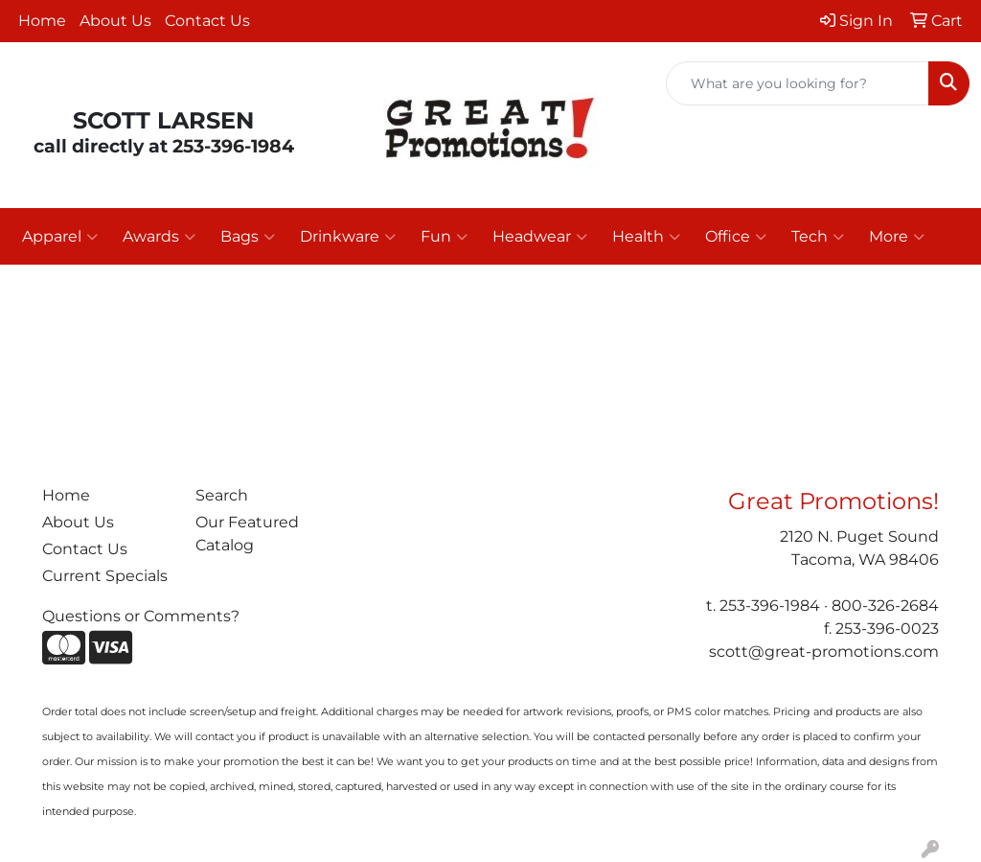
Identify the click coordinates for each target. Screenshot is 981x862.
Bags (247, 236)
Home (42, 21)
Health (646, 236)
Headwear (539, 236)
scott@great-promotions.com (824, 651)
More (896, 236)
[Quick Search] (797, 83)
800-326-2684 (885, 605)
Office (735, 236)
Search (221, 495)
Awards (159, 236)
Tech (817, 236)
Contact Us (207, 21)
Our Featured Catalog (247, 533)
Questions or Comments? (141, 616)
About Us (115, 21)
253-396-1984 (233, 146)
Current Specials (105, 576)
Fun (444, 236)
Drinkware (348, 236)
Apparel (60, 236)
